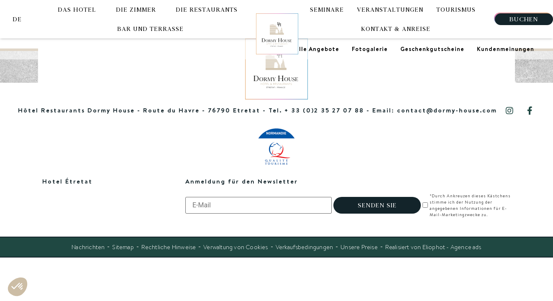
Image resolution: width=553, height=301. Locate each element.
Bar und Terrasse (151, 29)
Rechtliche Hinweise (168, 247)
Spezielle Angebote (309, 49)
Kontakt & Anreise (395, 29)
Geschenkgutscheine (432, 49)
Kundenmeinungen (505, 49)
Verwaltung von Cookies (235, 247)
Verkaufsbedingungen (304, 247)
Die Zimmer (136, 9)
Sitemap (122, 247)
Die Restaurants (207, 9)
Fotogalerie (370, 49)
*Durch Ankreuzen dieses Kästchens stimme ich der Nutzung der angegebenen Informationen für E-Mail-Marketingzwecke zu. (469, 205)
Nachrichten (88, 247)
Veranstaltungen (390, 9)
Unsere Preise (359, 247)
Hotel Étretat (67, 181)
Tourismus (456, 9)
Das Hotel (77, 9)
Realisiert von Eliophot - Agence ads (433, 247)
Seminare (327, 9)
